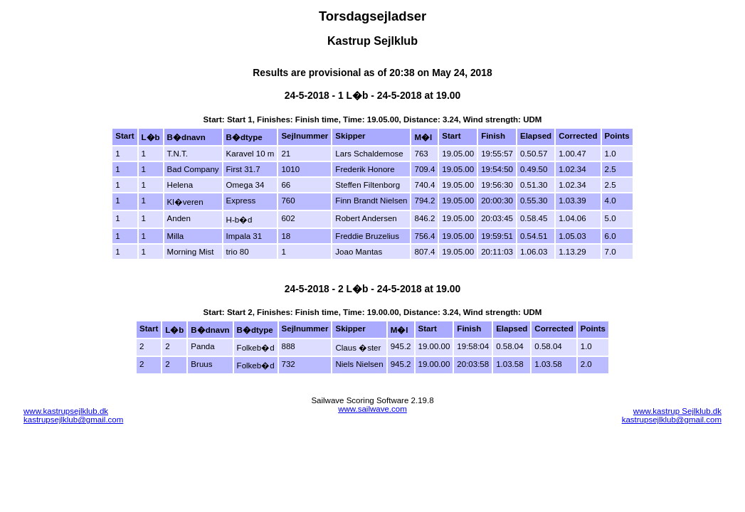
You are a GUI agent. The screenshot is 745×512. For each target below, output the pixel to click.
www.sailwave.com (372, 409)
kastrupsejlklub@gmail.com (73, 419)
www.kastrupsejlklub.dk (65, 411)
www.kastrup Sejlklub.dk (677, 411)
